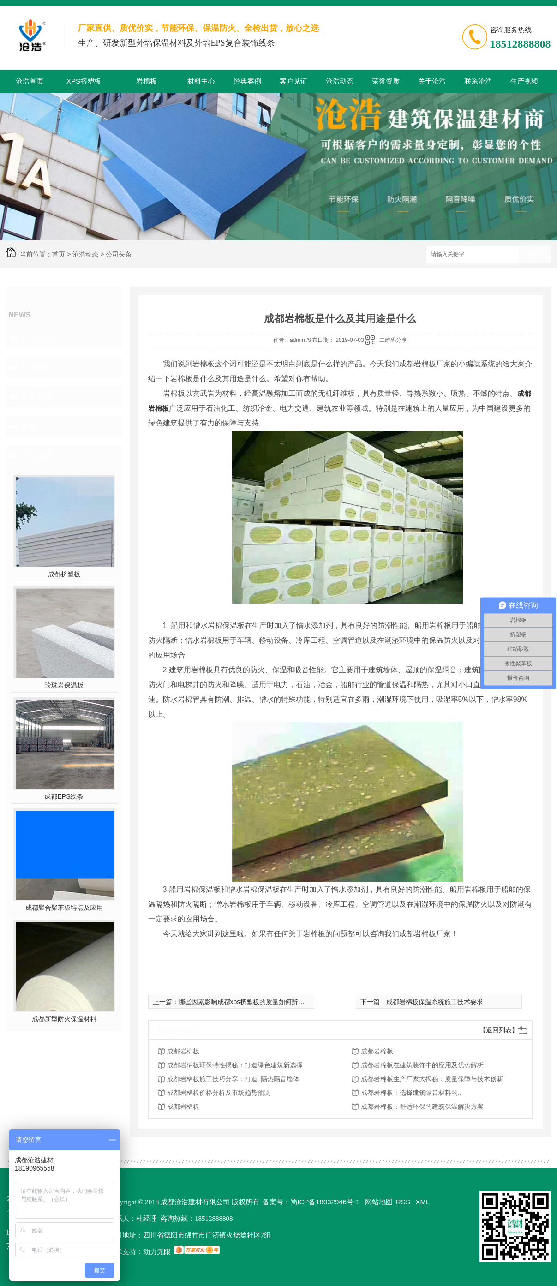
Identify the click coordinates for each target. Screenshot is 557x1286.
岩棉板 (146, 81)
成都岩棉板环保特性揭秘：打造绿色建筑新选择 (235, 1065)
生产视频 (524, 81)
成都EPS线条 (63, 796)
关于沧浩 (432, 81)
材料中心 (201, 81)
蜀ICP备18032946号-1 (324, 1202)
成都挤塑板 (64, 574)
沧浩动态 (339, 81)
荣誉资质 (386, 81)
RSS (404, 1202)
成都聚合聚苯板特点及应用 (64, 907)
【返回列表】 (498, 1030)
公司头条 (119, 254)
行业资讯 (37, 367)
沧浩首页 (29, 81)
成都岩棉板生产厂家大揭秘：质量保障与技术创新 (432, 1079)
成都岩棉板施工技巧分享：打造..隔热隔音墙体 (233, 1079)
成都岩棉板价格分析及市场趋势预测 (218, 1092)
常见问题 (37, 396)
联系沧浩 (478, 81)
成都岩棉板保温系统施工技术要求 (434, 1001)
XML (423, 1202)
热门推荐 (37, 456)
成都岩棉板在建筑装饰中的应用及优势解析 (422, 1065)
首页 (58, 254)
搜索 (534, 255)
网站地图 (379, 1202)
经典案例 (247, 81)
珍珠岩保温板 (64, 685)
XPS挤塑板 (83, 81)
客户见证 (293, 81)
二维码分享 (393, 340)
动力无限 (157, 1252)
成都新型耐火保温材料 (64, 1019)
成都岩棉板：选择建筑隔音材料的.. (411, 1092)
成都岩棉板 (183, 1051)
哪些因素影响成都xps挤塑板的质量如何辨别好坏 (248, 1001)
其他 (28, 426)
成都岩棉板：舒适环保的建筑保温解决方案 (422, 1106)
